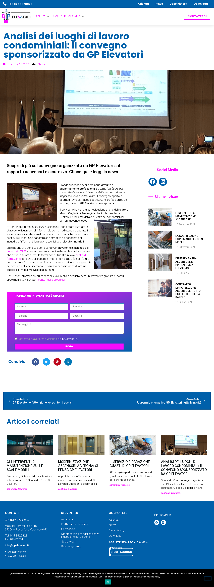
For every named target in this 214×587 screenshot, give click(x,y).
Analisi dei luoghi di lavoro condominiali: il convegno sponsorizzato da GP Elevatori (184, 468)
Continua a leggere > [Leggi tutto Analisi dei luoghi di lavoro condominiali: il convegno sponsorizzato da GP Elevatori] (171, 493)
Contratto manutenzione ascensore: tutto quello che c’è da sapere (188, 291)
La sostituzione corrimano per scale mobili (190, 239)
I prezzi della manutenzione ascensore (185, 216)
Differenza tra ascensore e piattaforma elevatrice (186, 263)
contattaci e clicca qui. (52, 279)
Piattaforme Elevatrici (74, 524)
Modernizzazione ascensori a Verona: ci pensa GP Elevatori (78, 466)
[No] (207, 578)
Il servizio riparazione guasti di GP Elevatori (130, 464)
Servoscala (68, 529)
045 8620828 (18, 535)
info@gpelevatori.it (17, 545)
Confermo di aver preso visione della (47, 338)
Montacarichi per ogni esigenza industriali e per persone (80, 535)
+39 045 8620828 (20, 4)
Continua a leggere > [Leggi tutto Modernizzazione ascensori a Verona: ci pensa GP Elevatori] (68, 489)
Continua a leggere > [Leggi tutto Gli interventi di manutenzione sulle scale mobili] (17, 489)
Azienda (143, 4)
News (159, 4)
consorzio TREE (16, 251)
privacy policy (70, 338)
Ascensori (67, 519)
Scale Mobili (68, 541)
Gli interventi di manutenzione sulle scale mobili (25, 466)
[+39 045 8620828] (5, 4)
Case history (178, 4)
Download (201, 4)
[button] (42, 16)
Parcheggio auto (71, 546)
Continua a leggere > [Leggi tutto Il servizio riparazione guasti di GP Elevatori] (120, 485)
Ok (107, 582)
